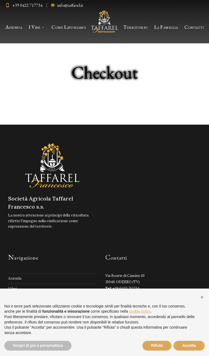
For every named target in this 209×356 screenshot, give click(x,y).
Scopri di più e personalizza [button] (38, 345)
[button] (202, 297)
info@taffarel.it (70, 5)
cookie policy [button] (140, 311)
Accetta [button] (189, 345)
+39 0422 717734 (27, 5)
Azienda (14, 278)
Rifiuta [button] (157, 345)
